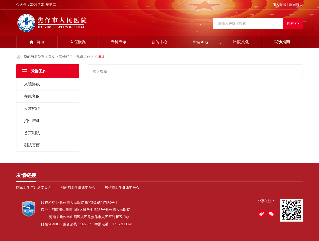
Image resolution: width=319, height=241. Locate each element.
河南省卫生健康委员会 (78, 187)
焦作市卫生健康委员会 (122, 187)
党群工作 (83, 57)
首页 (40, 42)
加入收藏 (279, 4)
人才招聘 (32, 108)
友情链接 (26, 175)
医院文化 (241, 42)
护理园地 (200, 42)
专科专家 (119, 42)
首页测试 (32, 133)
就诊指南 (282, 42)
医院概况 (78, 42)
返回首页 (296, 4)
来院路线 (32, 84)
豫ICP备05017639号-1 (101, 203)
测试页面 (32, 145)
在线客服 (32, 96)
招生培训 (32, 121)
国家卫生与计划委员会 (33, 187)
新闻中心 (159, 42)
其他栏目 (66, 57)
